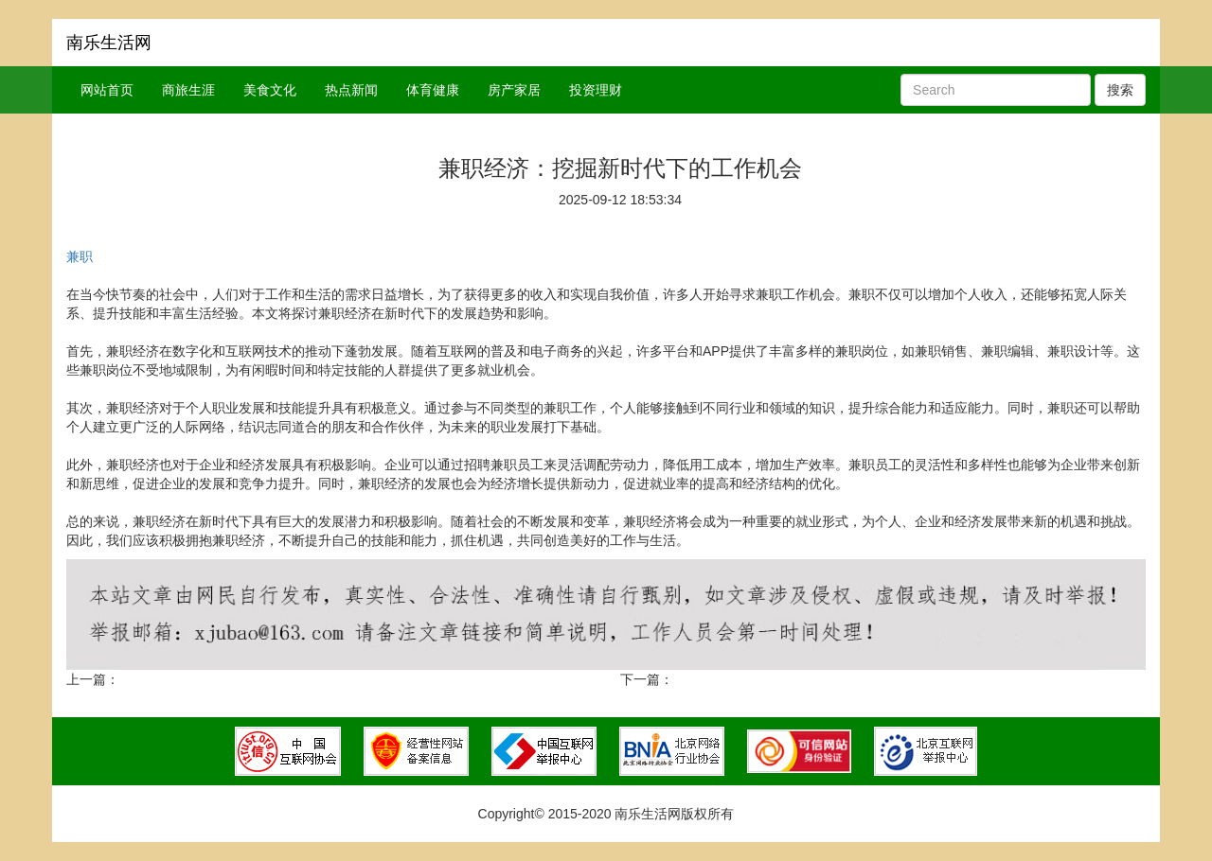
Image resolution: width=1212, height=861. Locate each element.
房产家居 (514, 89)
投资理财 (595, 89)
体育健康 (432, 89)
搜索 (1120, 89)
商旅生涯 (188, 89)
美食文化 (269, 89)
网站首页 (107, 89)
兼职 (79, 256)
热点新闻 (351, 89)
